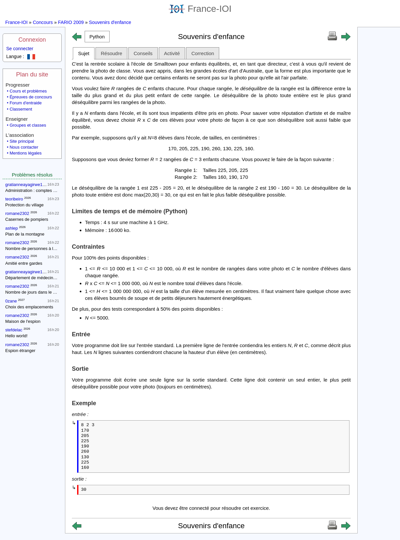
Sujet (83, 53)
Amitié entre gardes (23, 263)
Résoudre (111, 53)
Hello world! (16, 335)
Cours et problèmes (28, 91)
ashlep (11, 228)
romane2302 (17, 213)
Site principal (22, 141)
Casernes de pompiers (26, 219)
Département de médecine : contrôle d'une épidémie (54, 277)
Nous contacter (24, 147)
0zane (11, 301)
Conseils (143, 53)
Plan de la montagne (24, 234)
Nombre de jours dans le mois (33, 292)
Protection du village (24, 204)
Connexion (32, 39)
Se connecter (19, 48)
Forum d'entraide (26, 102)
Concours (43, 22)
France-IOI (200, 9)
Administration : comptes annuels (36, 190)
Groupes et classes (28, 125)
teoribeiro (14, 199)
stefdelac (13, 329)
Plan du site (32, 74)
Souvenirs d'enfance (110, 22)
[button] (97, 36)
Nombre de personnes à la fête (34, 248)
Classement (21, 109)
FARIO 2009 (71, 22)
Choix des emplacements (29, 306)
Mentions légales (26, 153)
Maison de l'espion (22, 321)
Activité (172, 53)
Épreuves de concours (31, 96)
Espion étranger (20, 350)
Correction (202, 53)
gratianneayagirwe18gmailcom (34, 184)
